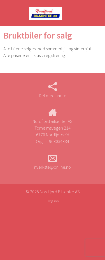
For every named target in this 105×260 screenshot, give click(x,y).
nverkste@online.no (52, 162)
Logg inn (52, 201)
